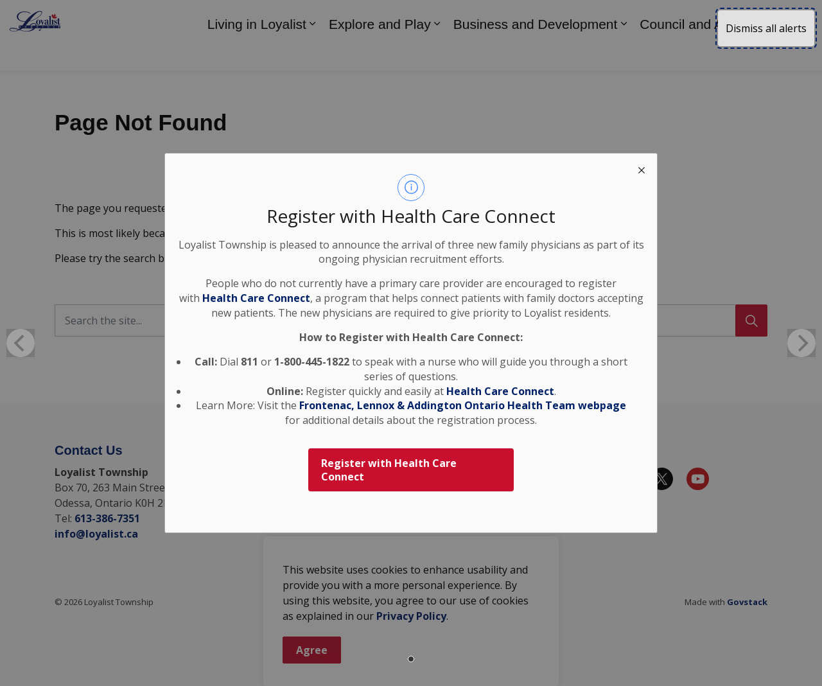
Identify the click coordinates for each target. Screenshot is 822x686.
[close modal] (641, 169)
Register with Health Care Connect (389, 470)
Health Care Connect (500, 391)
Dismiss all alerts (766, 28)
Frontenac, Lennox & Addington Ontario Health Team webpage (462, 405)
